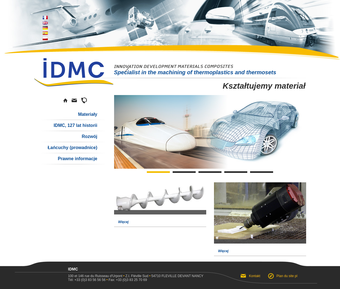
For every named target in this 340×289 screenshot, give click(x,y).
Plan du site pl (286, 276)
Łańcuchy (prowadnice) (72, 147)
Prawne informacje (77, 158)
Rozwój (89, 136)
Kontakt (255, 276)
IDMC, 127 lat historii (75, 125)
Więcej (123, 222)
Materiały (87, 114)
